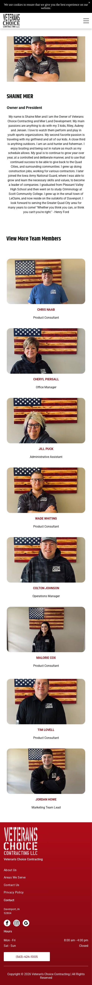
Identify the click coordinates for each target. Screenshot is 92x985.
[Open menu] (86, 13)
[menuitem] (46, 870)
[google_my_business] (26, 923)
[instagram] (16, 923)
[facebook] (7, 923)
